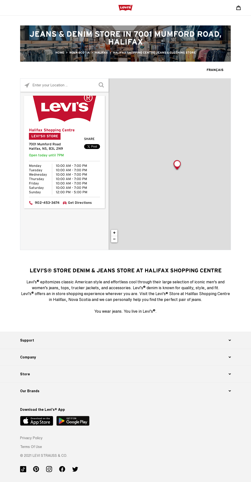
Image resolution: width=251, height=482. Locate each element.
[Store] (125, 374)
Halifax (101, 52)
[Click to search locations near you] (27, 85)
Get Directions (80, 203)
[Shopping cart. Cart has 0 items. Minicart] (238, 8)
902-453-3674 (47, 203)
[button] (31, 437)
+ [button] (114, 233)
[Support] (125, 340)
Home (59, 52)
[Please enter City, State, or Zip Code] (64, 85)
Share (89, 139)
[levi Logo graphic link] (125, 8)
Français (215, 70)
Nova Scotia (79, 52)
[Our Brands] (125, 391)
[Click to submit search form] (102, 85)
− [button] (114, 239)
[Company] (125, 357)
